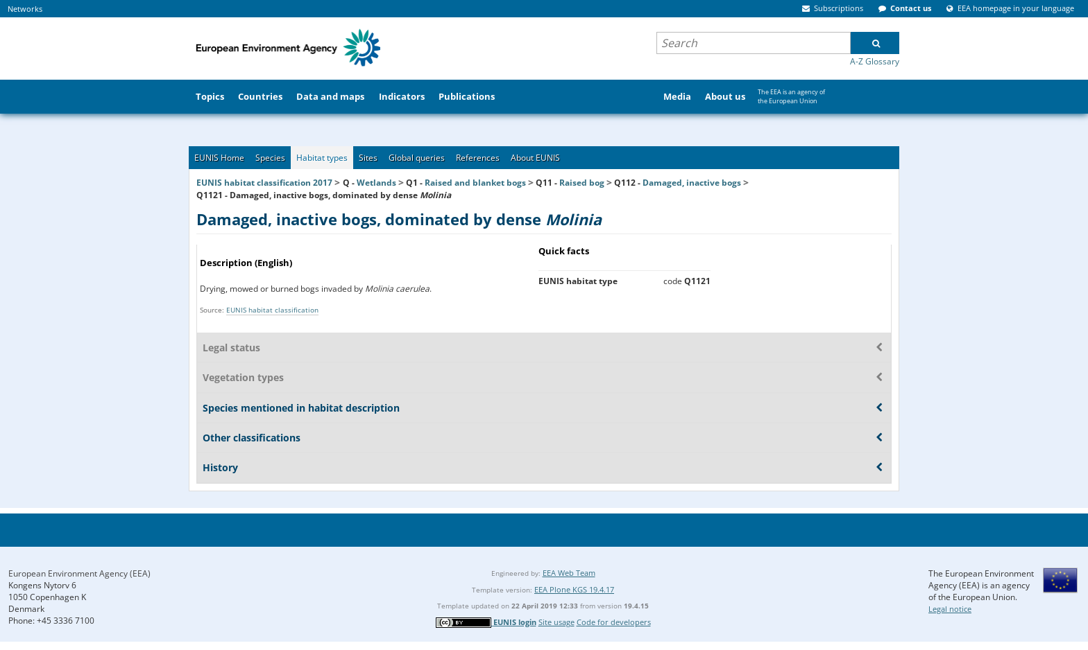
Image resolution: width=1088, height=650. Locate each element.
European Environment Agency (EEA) (79, 573)
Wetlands (376, 182)
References (478, 158)
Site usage (556, 622)
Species (270, 158)
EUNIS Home (219, 158)
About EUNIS (535, 158)
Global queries (417, 158)
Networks (25, 8)
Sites (368, 158)
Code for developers (614, 622)
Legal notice (949, 609)
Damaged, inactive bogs (692, 182)
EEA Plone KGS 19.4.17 (574, 589)
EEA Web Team (569, 573)
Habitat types (322, 158)
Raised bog (581, 182)
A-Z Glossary (874, 61)
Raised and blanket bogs (475, 182)
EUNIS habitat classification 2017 (264, 182)
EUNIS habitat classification (272, 310)
